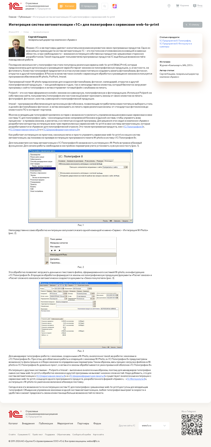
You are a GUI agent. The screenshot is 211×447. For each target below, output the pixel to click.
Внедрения (28, 423)
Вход (199, 5)
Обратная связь (63, 435)
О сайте (12, 435)
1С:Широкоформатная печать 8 (60, 129)
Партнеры (83, 423)
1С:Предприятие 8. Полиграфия (175, 41)
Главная (12, 17)
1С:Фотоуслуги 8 (136, 379)
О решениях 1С (24, 435)
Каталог (13, 423)
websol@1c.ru (93, 441)
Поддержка (50, 435)
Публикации (24, 17)
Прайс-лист (37, 435)
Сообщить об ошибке (81, 435)
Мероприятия (65, 423)
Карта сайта (98, 435)
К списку (194, 24)
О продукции (88, 6)
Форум (97, 423)
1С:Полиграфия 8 (133, 126)
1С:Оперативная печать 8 (24, 129)
